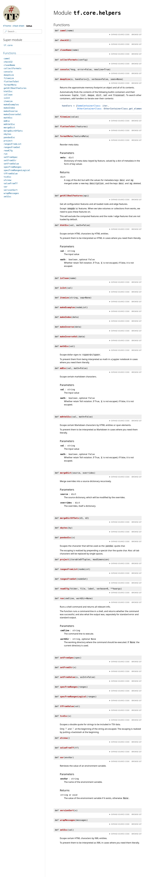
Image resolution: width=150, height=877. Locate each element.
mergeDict (9, 127)
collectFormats (12, 68)
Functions (9, 53)
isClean (8, 94)
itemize (8, 101)
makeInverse (11, 111)
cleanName (9, 65)
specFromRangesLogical (17, 170)
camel (7, 58)
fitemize (9, 78)
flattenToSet (11, 81)
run (5, 154)
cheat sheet (18, 25)
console (8, 71)
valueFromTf (11, 183)
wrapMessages (11, 193)
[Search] (22, 31)
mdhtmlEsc (9, 124)
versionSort (11, 190)
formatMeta (10, 85)
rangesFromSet (12, 147)
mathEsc (8, 117)
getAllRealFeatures (15, 88)
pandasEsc (9, 137)
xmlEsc (7, 196)
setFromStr (10, 160)
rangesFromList (12, 144)
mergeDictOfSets (13, 131)
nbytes (7, 134)
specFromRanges (12, 167)
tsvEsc (7, 177)
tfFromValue (11, 173)
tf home (7, 25)
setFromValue (11, 163)
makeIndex (9, 108)
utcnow (7, 180)
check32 (8, 62)
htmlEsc (8, 91)
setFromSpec (11, 157)
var (5, 186)
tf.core (8, 45)
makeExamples (11, 104)
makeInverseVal (12, 114)
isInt (7, 98)
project (8, 140)
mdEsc (7, 121)
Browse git (137, 34)
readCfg (8, 150)
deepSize (9, 75)
